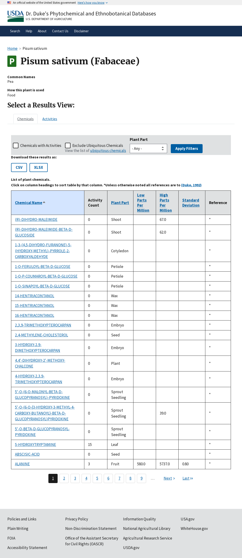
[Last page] (188, 478)
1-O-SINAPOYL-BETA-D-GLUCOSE (42, 286)
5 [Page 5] (97, 478)
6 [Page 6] (108, 478)
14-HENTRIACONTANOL (34, 295)
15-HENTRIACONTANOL (34, 305)
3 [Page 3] (75, 478)
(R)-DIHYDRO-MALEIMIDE (36, 219)
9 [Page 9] (141, 478)
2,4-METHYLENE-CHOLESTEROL (41, 335)
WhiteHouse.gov (194, 528)
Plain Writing (17, 528)
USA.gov (188, 519)
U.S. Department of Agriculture (49, 19)
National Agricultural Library (146, 528)
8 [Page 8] (130, 478)
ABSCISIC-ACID (27, 454)
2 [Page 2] (64, 478)
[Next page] (170, 478)
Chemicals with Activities (40, 145)
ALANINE (22, 463)
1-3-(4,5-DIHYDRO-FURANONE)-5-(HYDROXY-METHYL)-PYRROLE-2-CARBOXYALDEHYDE (43, 250)
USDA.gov (131, 547)
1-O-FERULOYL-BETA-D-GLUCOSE (42, 266)
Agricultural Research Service (147, 538)
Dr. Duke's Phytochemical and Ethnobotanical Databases (91, 13)
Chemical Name (30, 202)
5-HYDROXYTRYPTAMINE (35, 444)
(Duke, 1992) (191, 185)
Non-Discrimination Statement (91, 528)
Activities (49, 118)
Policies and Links (21, 519)
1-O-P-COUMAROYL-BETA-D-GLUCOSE (46, 276)
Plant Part (139, 139)
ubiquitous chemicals (108, 150)
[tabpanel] (121, 309)
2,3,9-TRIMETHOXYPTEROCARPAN (43, 325)
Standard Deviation (191, 203)
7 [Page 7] (119, 478)
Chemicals (25, 118)
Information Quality (139, 519)
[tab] (25, 118)
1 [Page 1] (53, 478)
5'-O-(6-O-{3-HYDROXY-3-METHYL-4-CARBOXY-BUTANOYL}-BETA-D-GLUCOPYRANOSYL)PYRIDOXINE (45, 413)
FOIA (11, 538)
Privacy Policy (76, 519)
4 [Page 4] (86, 478)
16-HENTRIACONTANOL (34, 315)
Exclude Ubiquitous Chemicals (97, 145)
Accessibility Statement (27, 547)
